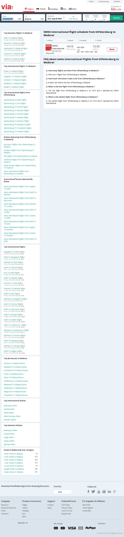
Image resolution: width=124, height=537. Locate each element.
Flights (24, 505)
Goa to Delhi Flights (12, 273)
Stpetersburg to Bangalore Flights (17, 124)
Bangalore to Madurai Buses (15, 367)
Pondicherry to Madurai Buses (16, 381)
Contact (50, 505)
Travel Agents (87, 508)
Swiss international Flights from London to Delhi (19, 216)
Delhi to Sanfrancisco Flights (15, 325)
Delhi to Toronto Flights (13, 304)
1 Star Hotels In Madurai (20, 463)
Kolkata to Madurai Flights (14, 59)
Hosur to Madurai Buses (13, 374)
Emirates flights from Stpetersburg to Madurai (19, 151)
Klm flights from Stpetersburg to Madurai (20, 156)
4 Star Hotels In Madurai (20, 454)
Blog (49, 508)
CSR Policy (66, 505)
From (4, 16)
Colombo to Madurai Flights (15, 80)
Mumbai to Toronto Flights (14, 335)
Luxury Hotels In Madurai (20, 466)
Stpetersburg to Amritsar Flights (16, 121)
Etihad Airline (9, 412)
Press (3, 511)
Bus (23, 513)
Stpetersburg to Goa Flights (15, 103)
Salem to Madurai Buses (13, 377)
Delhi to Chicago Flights (13, 314)
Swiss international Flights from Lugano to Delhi (19, 187)
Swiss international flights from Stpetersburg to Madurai (16, 172)
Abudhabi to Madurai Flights (15, 83)
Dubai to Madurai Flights (13, 71)
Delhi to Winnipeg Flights (14, 340)
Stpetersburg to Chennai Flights (16, 114)
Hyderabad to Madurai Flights (15, 48)
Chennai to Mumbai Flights (14, 288)
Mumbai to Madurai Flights (14, 43)
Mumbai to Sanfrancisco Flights (16, 330)
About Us (4, 505)
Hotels (24, 508)
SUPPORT (117, 1)
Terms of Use (67, 511)
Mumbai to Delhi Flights (13, 262)
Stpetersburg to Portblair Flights (16, 131)
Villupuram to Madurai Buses (15, 384)
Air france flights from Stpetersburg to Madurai (19, 145)
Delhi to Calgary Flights (13, 351)
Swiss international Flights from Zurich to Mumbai (20, 193)
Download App (104, 1)
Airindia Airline (9, 409)
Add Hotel (86, 505)
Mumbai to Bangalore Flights (15, 299)
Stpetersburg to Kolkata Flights (16, 117)
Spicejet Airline (9, 444)
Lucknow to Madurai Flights (15, 53)
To (26, 16)
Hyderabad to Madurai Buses (15, 388)
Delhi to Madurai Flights (13, 38)
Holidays (25, 511)
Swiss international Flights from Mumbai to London (20, 205)
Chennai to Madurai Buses (14, 363)
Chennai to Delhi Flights (13, 283)
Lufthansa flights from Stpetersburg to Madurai (19, 160)
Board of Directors (8, 508)
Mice (24, 516)
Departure (50, 16)
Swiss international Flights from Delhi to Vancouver (20, 199)
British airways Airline (12, 416)
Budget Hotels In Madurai (20, 469)
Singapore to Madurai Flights (15, 76)
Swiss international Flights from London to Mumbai (19, 234)
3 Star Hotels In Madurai (20, 457)
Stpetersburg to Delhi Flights (15, 100)
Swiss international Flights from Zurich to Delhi (20, 240)
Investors (4, 513)
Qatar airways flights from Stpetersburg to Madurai (20, 166)
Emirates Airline (10, 420)
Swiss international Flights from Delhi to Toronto (20, 222)
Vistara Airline (9, 441)
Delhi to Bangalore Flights (14, 257)
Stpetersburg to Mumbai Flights (16, 110)
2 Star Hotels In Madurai (20, 460)
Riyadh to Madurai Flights (14, 87)
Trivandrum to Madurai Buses (16, 395)
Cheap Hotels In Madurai (20, 472)
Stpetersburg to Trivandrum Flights (17, 128)
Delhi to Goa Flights (12, 293)
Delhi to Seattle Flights (13, 320)
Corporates (86, 511)
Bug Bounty (66, 513)
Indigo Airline (9, 437)
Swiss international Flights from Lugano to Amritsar (19, 228)
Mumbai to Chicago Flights (14, 346)
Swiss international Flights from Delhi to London (20, 211)
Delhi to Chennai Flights (13, 267)
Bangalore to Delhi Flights (14, 252)
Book (112, 49)
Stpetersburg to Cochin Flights (16, 107)
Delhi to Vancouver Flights (14, 309)
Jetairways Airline (10, 405)
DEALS (91, 1)
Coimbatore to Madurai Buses (16, 370)
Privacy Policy (67, 508)
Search (116, 18)
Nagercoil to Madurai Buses (15, 391)
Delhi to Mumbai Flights (13, 278)
